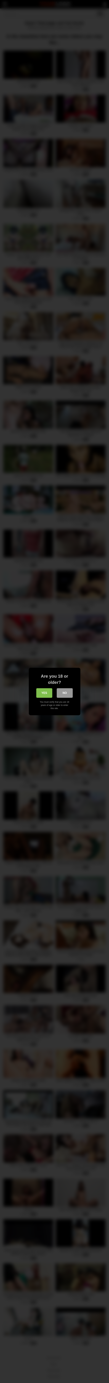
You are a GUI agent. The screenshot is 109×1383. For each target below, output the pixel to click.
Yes (44, 692)
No (65, 692)
